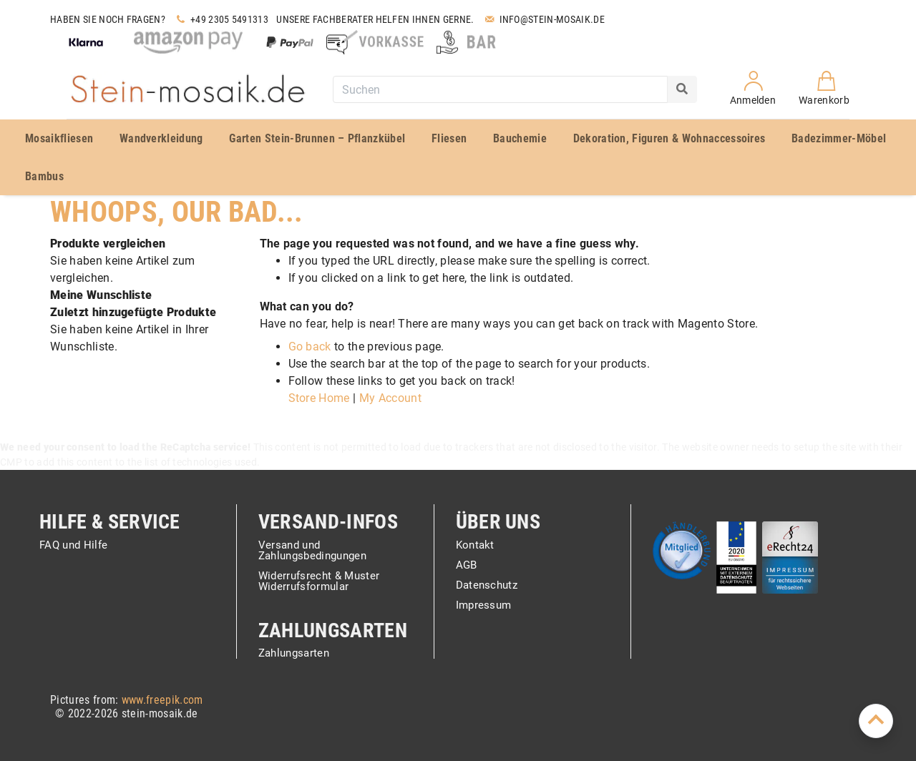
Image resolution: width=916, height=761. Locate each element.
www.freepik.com (162, 700)
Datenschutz (487, 585)
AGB (466, 565)
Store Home (319, 398)
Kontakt (475, 545)
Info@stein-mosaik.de (543, 19)
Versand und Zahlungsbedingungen (312, 551)
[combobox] (500, 89)
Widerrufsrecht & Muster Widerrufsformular (318, 582)
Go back (309, 346)
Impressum (484, 605)
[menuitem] (61, 138)
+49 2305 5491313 (220, 19)
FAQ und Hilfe (73, 545)
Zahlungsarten (293, 653)
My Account (390, 398)
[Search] (682, 89)
